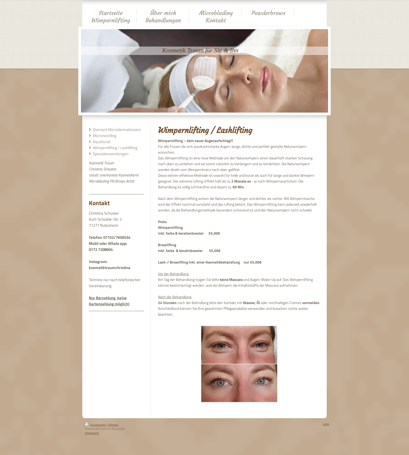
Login (326, 424)
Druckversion (96, 425)
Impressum (92, 433)
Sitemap (113, 425)
